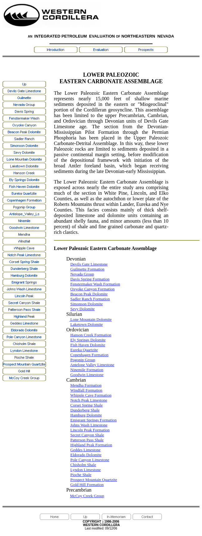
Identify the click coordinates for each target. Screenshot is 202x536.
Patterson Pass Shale (87, 440)
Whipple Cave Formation (90, 395)
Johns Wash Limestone (88, 425)
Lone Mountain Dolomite (90, 319)
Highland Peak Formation (91, 445)
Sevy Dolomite (82, 309)
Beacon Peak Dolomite (89, 294)
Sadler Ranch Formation (90, 299)
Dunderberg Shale (85, 410)
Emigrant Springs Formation (93, 420)
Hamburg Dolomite (86, 415)
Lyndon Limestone (85, 469)
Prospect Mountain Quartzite (93, 479)
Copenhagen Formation (89, 354)
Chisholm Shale (83, 464)
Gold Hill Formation (87, 484)
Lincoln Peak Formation (90, 430)
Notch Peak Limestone (88, 400)
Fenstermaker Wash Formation (95, 284)
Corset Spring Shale (86, 405)
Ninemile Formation (86, 369)
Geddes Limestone (85, 449)
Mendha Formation (85, 385)
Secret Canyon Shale (87, 435)
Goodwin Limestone (87, 374)
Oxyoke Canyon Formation (92, 289)
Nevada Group (82, 274)
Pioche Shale (81, 474)
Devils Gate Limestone (89, 264)
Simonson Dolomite (86, 304)
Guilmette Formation (87, 269)
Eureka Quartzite (84, 349)
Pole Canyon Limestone (89, 459)
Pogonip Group (82, 359)
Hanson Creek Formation (90, 335)
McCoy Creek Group (87, 495)
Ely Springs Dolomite (88, 340)
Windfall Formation (86, 390)
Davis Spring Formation (90, 279)
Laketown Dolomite (86, 324)
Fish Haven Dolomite (87, 345)
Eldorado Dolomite (85, 454)
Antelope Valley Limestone (92, 364)
